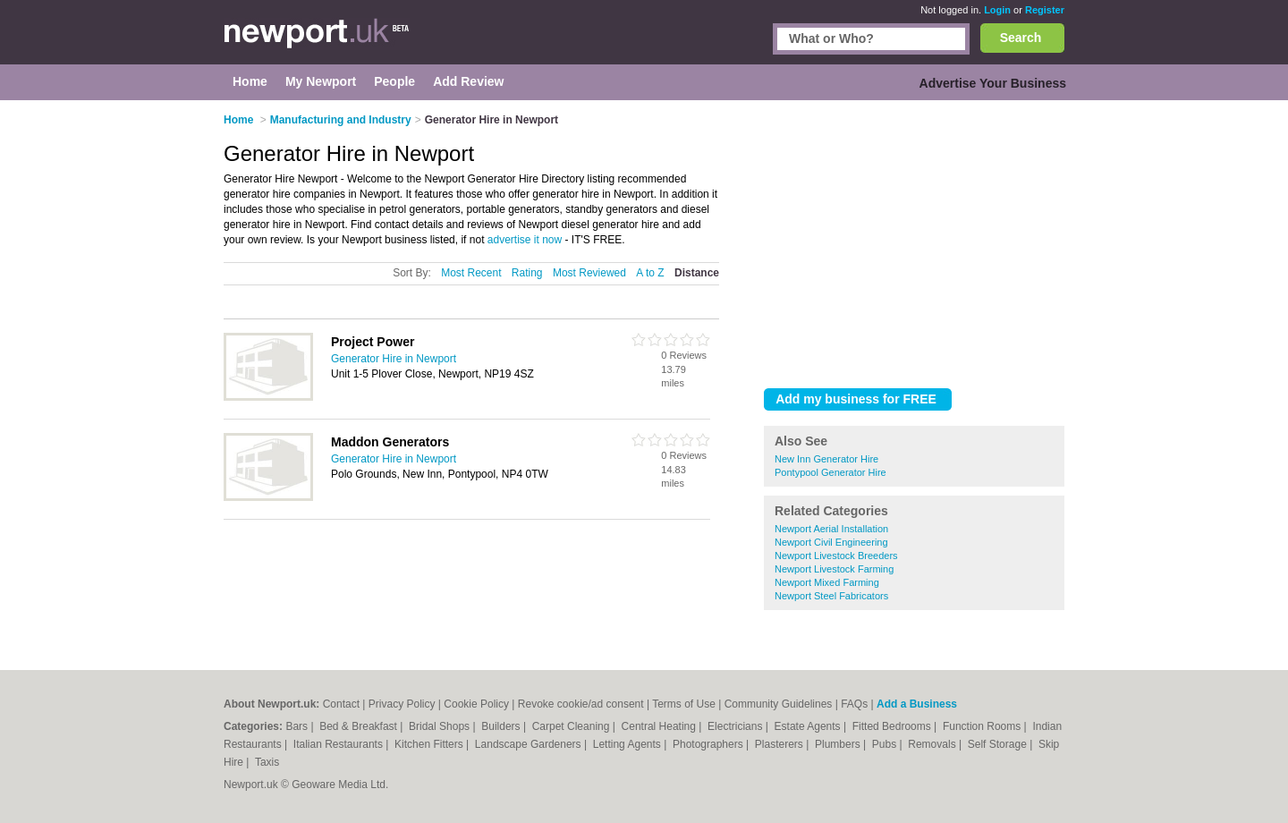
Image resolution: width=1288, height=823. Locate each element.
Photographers (709, 744)
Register (1044, 9)
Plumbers (839, 744)
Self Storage (999, 744)
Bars (297, 726)
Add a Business (917, 704)
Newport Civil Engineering (831, 542)
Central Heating (660, 726)
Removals (933, 744)
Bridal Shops (440, 726)
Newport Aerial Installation (831, 528)
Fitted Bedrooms (893, 726)
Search (1021, 37)
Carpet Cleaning (572, 726)
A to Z (650, 273)
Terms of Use (684, 704)
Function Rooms (983, 726)
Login (997, 9)
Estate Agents (809, 726)
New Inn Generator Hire (826, 459)
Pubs (886, 744)
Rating (527, 273)
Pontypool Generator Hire (830, 472)
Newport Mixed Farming (827, 582)
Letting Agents (628, 744)
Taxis (267, 762)
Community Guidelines (778, 704)
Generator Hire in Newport (393, 358)
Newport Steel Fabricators (831, 595)
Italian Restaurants (339, 744)
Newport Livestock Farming (834, 569)
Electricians (737, 726)
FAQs (854, 704)
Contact (341, 704)
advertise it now (524, 239)
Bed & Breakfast (359, 726)
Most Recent (471, 273)
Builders (502, 726)
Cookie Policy (476, 704)
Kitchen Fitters (430, 744)
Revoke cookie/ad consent (581, 704)
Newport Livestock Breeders (836, 555)
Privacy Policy (402, 704)
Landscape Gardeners (529, 744)
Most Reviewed (589, 273)
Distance (696, 273)
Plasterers (780, 744)
